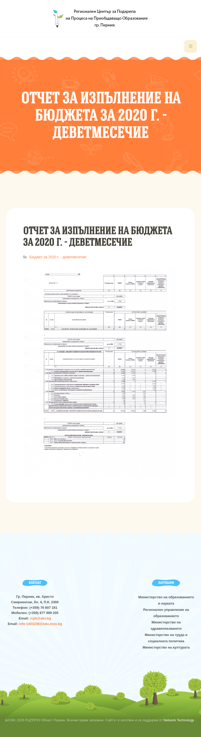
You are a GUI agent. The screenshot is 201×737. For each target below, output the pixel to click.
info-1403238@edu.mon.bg (40, 624)
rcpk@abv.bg (40, 618)
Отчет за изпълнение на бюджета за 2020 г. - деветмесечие (97, 236)
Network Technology (179, 720)
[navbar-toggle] (190, 46)
